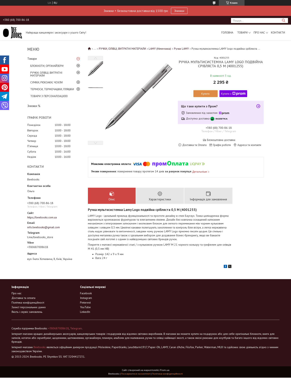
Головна (227, 32)
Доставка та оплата (23, 298)
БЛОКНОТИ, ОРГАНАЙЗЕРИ (46, 66)
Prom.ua (164, 370)
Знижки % (33, 106)
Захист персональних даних (29, 307)
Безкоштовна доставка (221, 140)
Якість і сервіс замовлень (27, 312)
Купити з (233, 93)
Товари (242, 32)
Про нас (259, 32)
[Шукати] (283, 20)
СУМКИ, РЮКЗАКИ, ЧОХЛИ (46, 82)
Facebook (86, 293)
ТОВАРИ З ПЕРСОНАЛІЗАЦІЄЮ (49, 96)
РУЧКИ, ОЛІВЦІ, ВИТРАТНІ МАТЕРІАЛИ (46, 74)
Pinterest (85, 303)
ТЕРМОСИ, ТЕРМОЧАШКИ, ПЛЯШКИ (52, 89)
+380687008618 (58, 328)
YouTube (85, 307)
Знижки (179, 11)
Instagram (86, 298)
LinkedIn (85, 312)
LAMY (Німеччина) (160, 48)
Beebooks (40, 347)
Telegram (76, 328)
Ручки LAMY (181, 48)
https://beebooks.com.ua (42, 217)
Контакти (278, 32)
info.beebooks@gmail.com (43, 227)
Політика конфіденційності (28, 303)
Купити (205, 93)
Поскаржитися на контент (135, 374)
